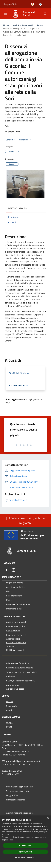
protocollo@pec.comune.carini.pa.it (23, 761)
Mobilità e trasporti (15, 650)
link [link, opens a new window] (11, 840)
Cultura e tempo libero (16, 626)
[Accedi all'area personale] (40, 4)
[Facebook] (6, 570)
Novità (16, 25)
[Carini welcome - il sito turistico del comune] (33, 4)
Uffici (8, 591)
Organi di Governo (14, 582)
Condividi (11, 140)
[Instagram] (13, 570)
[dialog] (25, 839)
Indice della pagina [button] (17, 208)
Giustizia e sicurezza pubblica (19, 667)
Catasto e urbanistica (16, 642)
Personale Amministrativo (18, 604)
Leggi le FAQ (12, 795)
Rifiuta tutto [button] (25, 852)
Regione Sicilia (11, 4)
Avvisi (9, 710)
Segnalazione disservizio (17, 791)
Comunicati (27, 25)
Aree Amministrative (16, 587)
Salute (40, 25)
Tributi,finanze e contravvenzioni (21, 672)
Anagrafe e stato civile (16, 622)
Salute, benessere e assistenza (20, 680)
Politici (9, 600)
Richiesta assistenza (15, 799)
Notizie (9, 701)
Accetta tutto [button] (25, 845)
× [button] (48, 818)
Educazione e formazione (17, 663)
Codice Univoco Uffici (12, 771)
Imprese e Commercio (16, 635)
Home (6, 25)
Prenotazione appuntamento (19, 786)
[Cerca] (45, 13)
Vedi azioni (25, 140)
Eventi (9, 726)
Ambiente (10, 676)
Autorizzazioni (12, 685)
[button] (25, 857)
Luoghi (9, 722)
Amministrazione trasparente (19, 812)
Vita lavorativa (13, 630)
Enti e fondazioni (14, 595)
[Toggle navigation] (5, 13)
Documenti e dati (14, 608)
